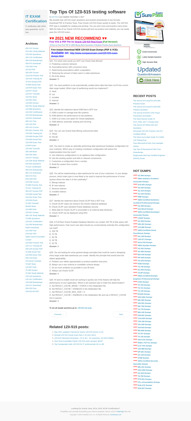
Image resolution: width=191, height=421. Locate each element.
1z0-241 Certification (33, 279)
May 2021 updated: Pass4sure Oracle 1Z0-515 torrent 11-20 (78, 332)
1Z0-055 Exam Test (33, 142)
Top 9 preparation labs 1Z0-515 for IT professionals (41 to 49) (79, 344)
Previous (57, 314)
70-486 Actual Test (32, 252)
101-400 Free (30, 231)
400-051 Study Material (34, 106)
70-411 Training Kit (33, 188)
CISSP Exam (30, 145)
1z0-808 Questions (33, 109)
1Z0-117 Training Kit (33, 246)
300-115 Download (33, 173)
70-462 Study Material (34, 273)
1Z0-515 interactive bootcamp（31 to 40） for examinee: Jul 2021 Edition (84, 338)
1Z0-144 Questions (33, 276)
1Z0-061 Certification (33, 221)
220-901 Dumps (31, 212)
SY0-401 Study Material (35, 51)
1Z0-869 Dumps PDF (34, 136)
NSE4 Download (32, 227)
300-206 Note (31, 155)
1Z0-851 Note (31, 100)
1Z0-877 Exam (31, 91)
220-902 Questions (33, 164)
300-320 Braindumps (33, 60)
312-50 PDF (30, 69)
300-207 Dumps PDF (34, 191)
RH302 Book (30, 206)
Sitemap (120, 411)
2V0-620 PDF (31, 234)
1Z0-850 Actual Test (33, 139)
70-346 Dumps (31, 270)
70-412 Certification (33, 167)
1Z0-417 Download (33, 285)
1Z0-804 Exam (31, 200)
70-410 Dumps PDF (33, 82)
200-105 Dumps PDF (34, 249)
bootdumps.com (115, 415)
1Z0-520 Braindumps (34, 115)
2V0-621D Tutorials (33, 261)
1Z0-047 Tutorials (32, 94)
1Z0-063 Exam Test (33, 255)
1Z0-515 (54, 17)
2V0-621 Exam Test (33, 197)
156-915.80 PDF (32, 291)
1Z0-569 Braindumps (34, 282)
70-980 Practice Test (33, 185)
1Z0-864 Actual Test (33, 194)
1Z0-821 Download (33, 118)
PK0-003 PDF (31, 179)
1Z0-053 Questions (33, 54)
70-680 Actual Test (32, 85)
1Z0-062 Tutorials (32, 148)
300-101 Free (30, 121)
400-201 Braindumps (33, 170)
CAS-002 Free (31, 66)
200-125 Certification (33, 57)
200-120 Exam (31, 258)
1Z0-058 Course (32, 182)
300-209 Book (31, 152)
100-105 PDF (30, 124)
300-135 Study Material (34, 215)
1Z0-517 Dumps (32, 158)
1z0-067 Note (30, 267)
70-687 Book (30, 264)
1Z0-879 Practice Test (34, 76)
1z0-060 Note (30, 209)
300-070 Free (30, 176)
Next (121, 314)
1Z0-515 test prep (85, 308)
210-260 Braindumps (33, 224)
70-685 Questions (32, 218)
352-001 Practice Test (34, 130)
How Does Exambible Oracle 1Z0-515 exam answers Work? (78, 341)
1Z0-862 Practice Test (34, 243)
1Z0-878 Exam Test (33, 88)
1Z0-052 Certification (33, 112)
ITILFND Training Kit (33, 133)
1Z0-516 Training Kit (33, 79)
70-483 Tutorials (32, 203)
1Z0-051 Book (31, 97)
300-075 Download (33, 63)
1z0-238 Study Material (34, 161)
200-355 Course (32, 72)
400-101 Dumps (31, 48)
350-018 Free (30, 288)
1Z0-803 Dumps (32, 103)
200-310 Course (32, 127)
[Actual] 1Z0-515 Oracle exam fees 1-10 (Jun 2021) (75, 335)
